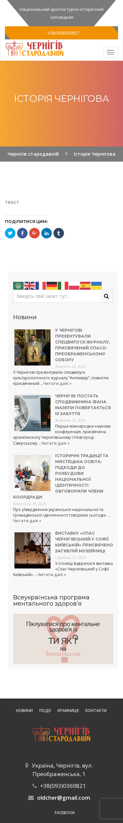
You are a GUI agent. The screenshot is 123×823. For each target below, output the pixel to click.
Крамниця (68, 710)
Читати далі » (57, 383)
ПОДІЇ (45, 710)
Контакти (96, 710)
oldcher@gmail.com (63, 797)
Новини (24, 710)
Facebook (65, 812)
